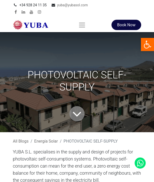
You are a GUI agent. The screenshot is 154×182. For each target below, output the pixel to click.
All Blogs (20, 141)
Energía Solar (46, 141)
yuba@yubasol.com (72, 5)
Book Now (126, 24)
